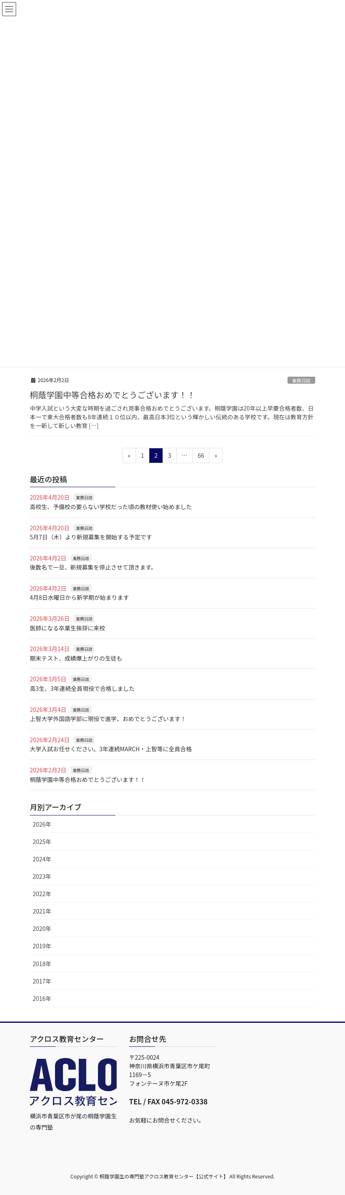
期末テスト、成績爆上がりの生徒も (76, 658)
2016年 (42, 998)
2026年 (42, 824)
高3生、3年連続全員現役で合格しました (82, 688)
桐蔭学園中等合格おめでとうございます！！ (112, 395)
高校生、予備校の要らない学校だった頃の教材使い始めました (111, 507)
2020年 (42, 928)
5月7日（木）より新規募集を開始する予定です (91, 537)
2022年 (42, 894)
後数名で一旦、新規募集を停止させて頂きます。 (93, 567)
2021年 (42, 911)
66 (200, 456)
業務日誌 (301, 380)
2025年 (42, 841)
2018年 (42, 963)
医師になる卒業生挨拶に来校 (67, 628)
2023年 (42, 876)
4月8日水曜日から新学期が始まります (79, 597)
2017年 (42, 981)
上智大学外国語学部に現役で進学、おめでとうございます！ (108, 718)
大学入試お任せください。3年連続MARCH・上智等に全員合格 (111, 749)
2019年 (42, 946)
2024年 (42, 859)
